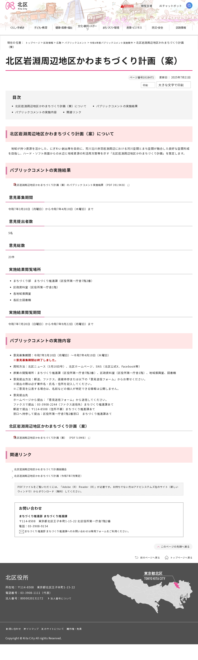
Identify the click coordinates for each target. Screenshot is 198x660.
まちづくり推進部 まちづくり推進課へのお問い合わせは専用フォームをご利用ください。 (86, 547)
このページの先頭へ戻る (173, 562)
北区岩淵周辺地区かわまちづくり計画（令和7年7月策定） (53, 490)
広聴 (62, 44)
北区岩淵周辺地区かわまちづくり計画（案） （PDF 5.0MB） (57, 445)
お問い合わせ (18, 644)
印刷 (145, 87)
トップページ (34, 44)
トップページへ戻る (179, 573)
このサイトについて (85, 644)
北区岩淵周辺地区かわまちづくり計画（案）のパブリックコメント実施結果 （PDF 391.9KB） (79, 188)
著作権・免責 (122, 644)
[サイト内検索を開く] (189, 6)
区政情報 (51, 44)
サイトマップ (49, 644)
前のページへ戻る (145, 573)
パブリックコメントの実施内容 (36, 114)
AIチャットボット (170, 7)
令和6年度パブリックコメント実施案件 (121, 44)
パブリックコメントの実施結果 (117, 108)
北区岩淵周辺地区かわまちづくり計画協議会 (44, 480)
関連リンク (74, 114)
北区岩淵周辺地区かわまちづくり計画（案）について (51, 108)
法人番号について (66, 614)
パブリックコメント (81, 44)
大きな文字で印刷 (171, 87)
